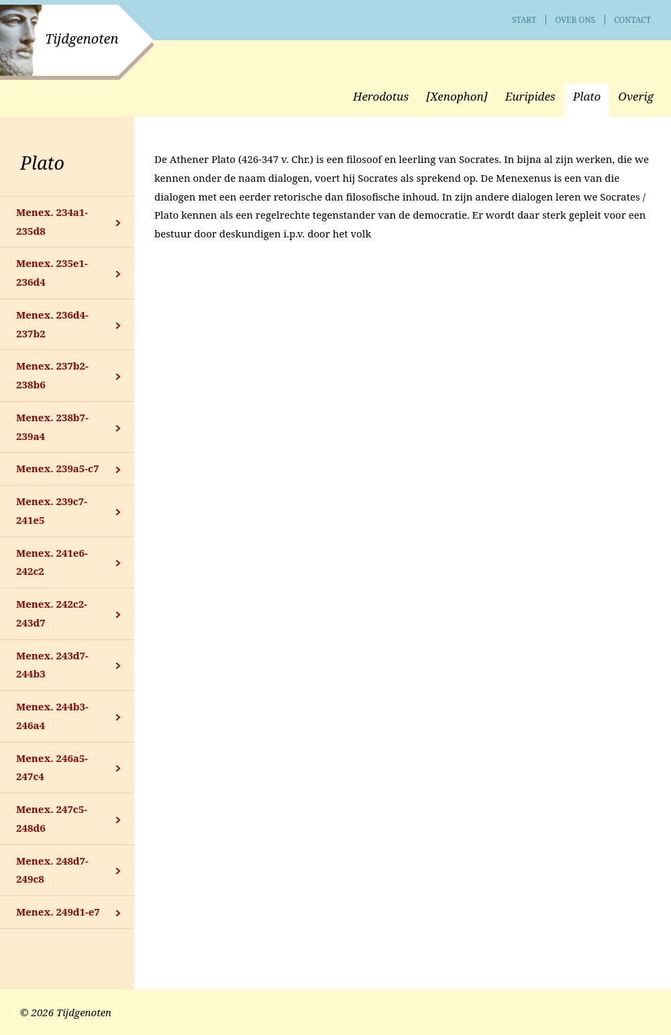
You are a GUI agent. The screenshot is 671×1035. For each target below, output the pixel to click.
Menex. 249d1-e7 (58, 911)
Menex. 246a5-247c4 (52, 767)
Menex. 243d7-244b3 (52, 665)
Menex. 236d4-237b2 (52, 324)
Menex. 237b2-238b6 (52, 375)
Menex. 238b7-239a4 (52, 427)
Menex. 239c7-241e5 (51, 510)
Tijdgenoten (81, 39)
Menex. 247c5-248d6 (51, 818)
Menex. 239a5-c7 (57, 468)
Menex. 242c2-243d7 (51, 613)
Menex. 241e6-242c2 (52, 562)
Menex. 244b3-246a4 (52, 716)
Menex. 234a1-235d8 (52, 221)
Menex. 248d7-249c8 (52, 870)
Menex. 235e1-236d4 (52, 272)
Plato (42, 162)
